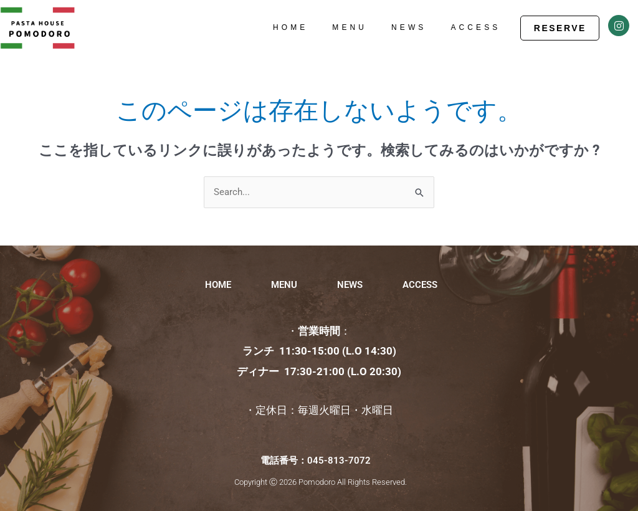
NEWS (408, 27)
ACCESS (475, 27)
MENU (349, 27)
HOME (290, 27)
